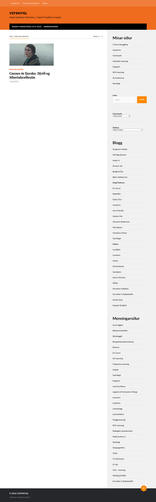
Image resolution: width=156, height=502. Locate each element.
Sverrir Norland (119, 277)
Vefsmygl (18, 13)
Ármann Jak (117, 166)
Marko (115, 261)
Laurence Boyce (119, 386)
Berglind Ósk (118, 171)
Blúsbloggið (117, 336)
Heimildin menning (120, 61)
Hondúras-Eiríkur (120, 233)
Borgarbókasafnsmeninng (123, 342)
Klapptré (116, 67)
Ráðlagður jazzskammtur (123, 431)
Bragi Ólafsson (119, 182)
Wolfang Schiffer (119, 475)
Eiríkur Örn (117, 199)
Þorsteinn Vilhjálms (121, 288)
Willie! (115, 283)
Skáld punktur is (119, 436)
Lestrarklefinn (118, 414)
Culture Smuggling (120, 44)
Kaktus (115, 244)
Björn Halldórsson (120, 177)
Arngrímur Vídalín (120, 149)
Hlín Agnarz (117, 227)
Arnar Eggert (118, 325)
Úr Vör (115, 464)
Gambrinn (117, 50)
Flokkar (116, 128)
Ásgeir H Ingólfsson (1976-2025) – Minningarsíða (35, 27)
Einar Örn (117, 194)
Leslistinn (116, 403)
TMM (115, 453)
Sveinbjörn (117, 272)
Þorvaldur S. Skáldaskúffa (123, 294)
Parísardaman (118, 266)
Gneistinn (117, 205)
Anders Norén (24, 497)
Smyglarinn (15, 3)
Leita (115, 95)
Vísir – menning (119, 470)
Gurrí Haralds (118, 210)
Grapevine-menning (121, 364)
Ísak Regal (117, 238)
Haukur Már (118, 216)
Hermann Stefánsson (121, 222)
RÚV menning (118, 72)
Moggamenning (119, 420)
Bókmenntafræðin (120, 330)
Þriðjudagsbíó (16, 69)
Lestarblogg (117, 409)
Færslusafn (117, 114)
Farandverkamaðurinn (31, 3)
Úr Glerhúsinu (118, 459)
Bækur (45, 3)
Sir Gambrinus (118, 78)
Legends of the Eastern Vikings (125, 392)
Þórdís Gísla (117, 300)
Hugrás (116, 369)
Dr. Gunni (116, 188)
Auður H (116, 160)
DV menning (118, 358)
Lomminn (116, 255)
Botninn (116, 347)
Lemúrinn (116, 397)
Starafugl (116, 83)
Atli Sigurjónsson (119, 155)
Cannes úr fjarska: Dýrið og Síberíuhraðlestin (29, 75)
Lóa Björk (116, 249)
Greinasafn (117, 55)
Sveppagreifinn (119, 447)
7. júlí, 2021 (14, 81)
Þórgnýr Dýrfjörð (120, 305)
